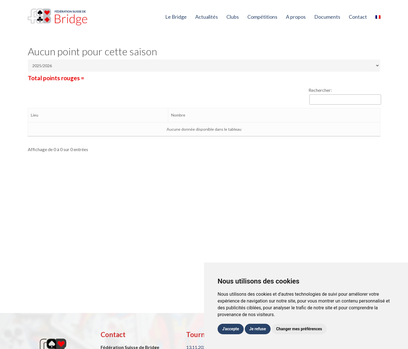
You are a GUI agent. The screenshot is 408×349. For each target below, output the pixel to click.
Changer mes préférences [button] (299, 329)
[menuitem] (378, 16)
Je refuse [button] (257, 329)
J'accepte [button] (230, 329)
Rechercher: (320, 90)
